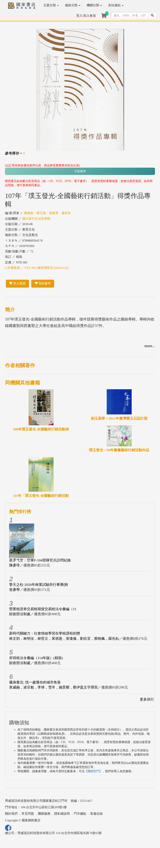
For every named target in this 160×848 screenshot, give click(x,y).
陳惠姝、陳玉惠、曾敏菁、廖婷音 (47, 213)
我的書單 (43, 283)
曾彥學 (14, 590)
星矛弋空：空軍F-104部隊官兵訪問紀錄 (40, 560)
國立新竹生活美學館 (36, 218)
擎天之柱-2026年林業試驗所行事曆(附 (38, 585)
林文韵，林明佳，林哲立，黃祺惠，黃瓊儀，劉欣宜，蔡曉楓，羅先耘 (64, 639)
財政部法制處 (19, 614)
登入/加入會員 (86, 15)
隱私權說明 (62, 813)
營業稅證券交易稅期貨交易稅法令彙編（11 (42, 609)
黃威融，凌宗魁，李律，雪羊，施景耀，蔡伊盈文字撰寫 (53, 687)
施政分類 (72, 5)
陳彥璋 (14, 565)
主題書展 (80, 171)
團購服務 (44, 813)
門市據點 (80, 813)
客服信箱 (96, 813)
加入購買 (17, 283)
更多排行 (147, 699)
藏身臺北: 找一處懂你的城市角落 (35, 682)
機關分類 (94, 5)
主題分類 (51, 5)
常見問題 (27, 813)
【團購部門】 (93, 771)
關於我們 (11, 813)
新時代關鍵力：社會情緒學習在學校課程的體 (44, 633)
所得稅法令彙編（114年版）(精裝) (36, 658)
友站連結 (116, 5)
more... (150, 346)
